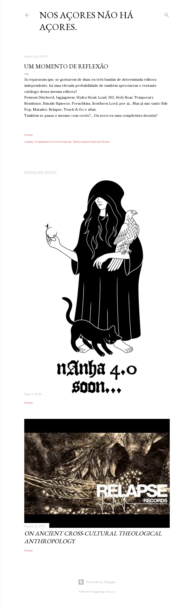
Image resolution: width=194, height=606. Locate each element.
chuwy (110, 591)
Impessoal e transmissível (53, 141)
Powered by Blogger (97, 582)
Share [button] (28, 135)
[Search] (167, 14)
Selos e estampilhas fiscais (91, 141)
